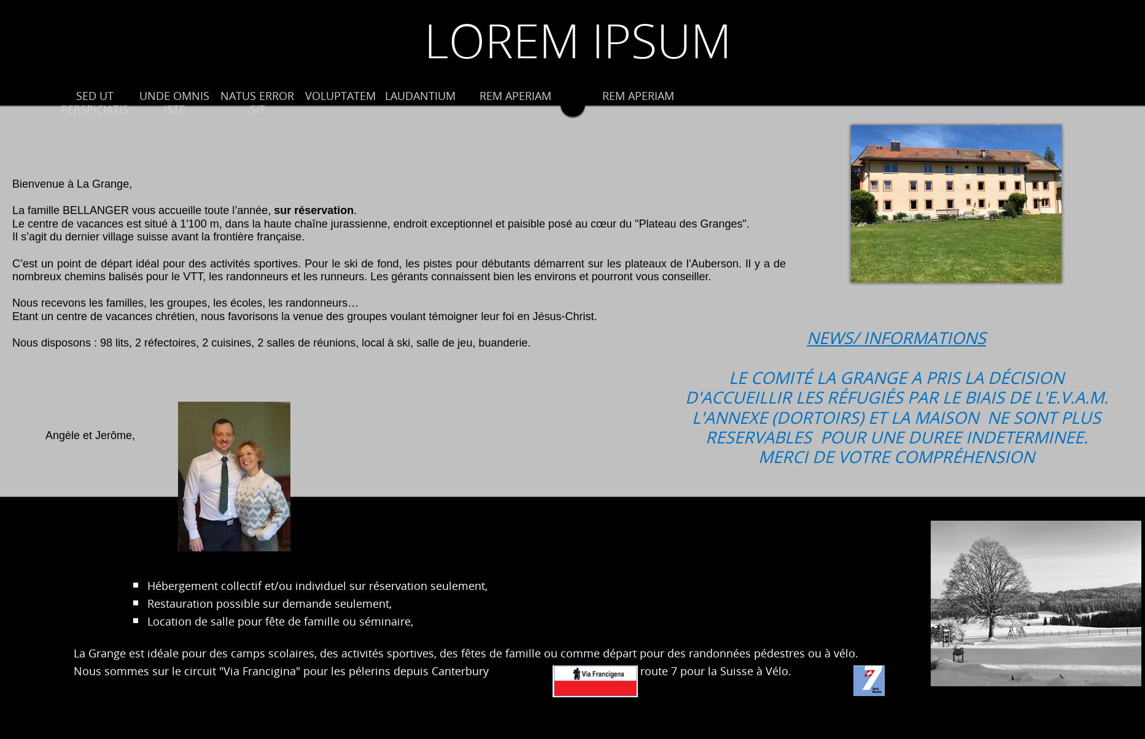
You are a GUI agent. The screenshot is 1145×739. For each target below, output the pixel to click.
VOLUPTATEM (340, 96)
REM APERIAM (515, 96)
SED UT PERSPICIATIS (94, 103)
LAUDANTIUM (420, 96)
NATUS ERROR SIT (257, 103)
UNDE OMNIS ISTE (174, 103)
